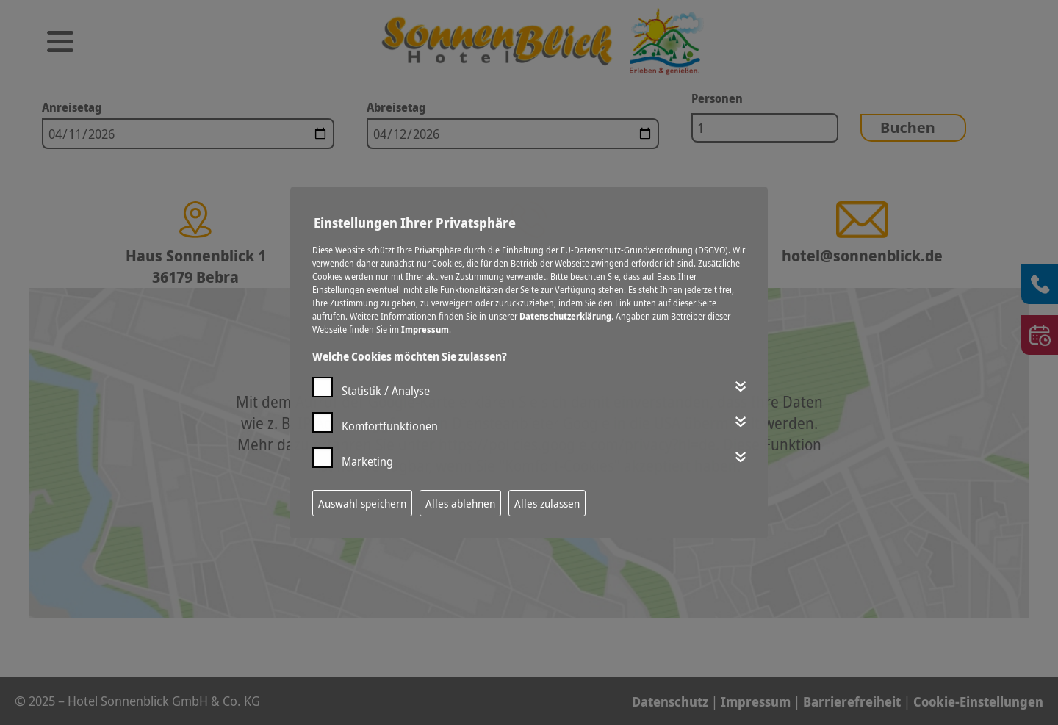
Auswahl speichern (362, 503)
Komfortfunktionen (390, 426)
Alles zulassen (547, 503)
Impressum (425, 329)
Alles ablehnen (460, 503)
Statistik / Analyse (386, 391)
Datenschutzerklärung (565, 316)
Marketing (367, 461)
